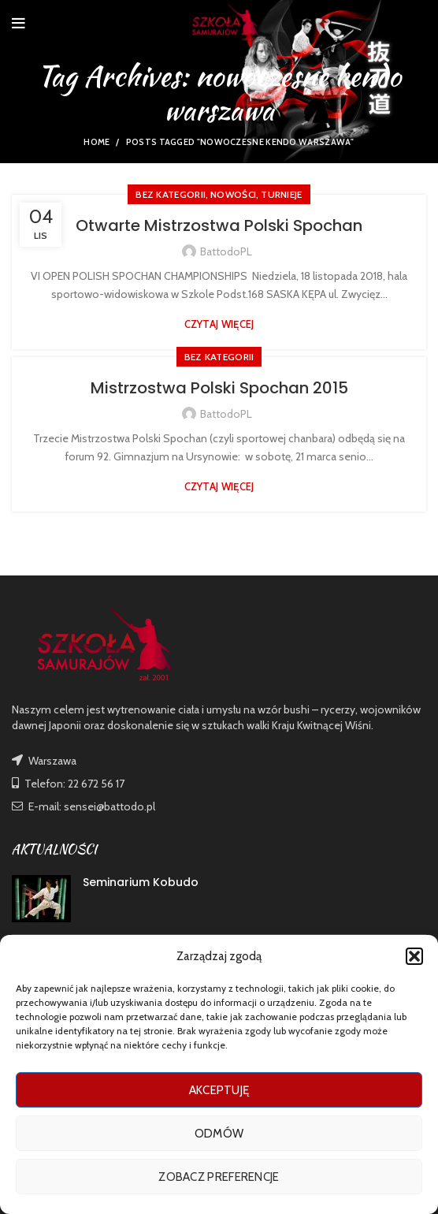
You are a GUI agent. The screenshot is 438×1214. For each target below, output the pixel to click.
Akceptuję (219, 1090)
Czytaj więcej (219, 324)
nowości (233, 194)
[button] (414, 956)
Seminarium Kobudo (141, 882)
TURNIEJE (281, 194)
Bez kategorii (170, 194)
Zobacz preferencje (218, 1177)
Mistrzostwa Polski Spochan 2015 (219, 388)
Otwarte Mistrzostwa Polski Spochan (219, 225)
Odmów (219, 1133)
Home (97, 141)
